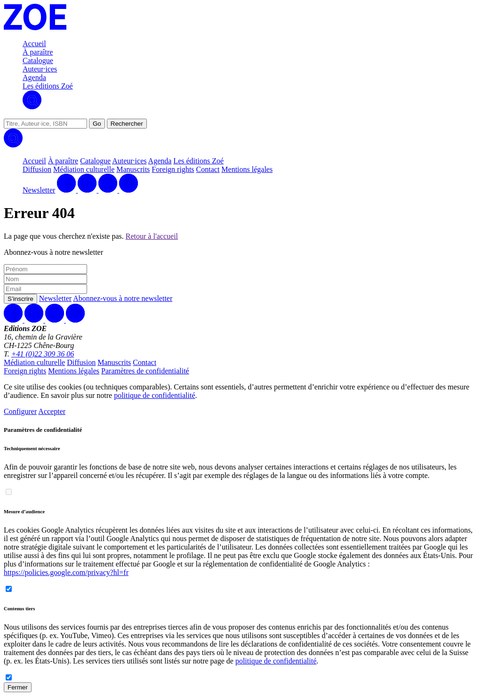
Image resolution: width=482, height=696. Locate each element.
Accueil (34, 44)
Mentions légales (247, 169)
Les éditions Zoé (48, 86)
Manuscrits (133, 169)
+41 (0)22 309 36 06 (42, 354)
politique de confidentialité (154, 395)
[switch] (9, 492)
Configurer (20, 411)
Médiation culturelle (83, 169)
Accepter (51, 411)
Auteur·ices (40, 69)
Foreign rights (173, 169)
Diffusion (37, 169)
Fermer (18, 687)
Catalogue (38, 61)
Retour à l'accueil (152, 236)
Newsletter (39, 190)
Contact (208, 169)
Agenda (34, 77)
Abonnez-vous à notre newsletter (122, 298)
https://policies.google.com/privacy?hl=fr (66, 572)
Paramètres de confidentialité (145, 371)
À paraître (38, 52)
